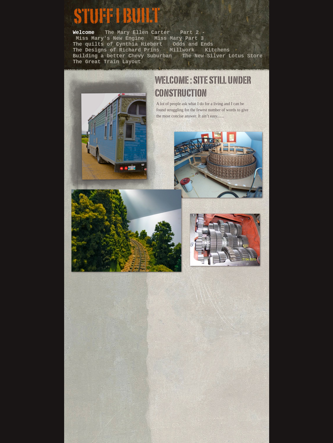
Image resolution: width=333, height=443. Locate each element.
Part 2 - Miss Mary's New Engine (139, 35)
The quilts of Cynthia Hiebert (119, 44)
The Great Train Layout (107, 62)
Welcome (85, 32)
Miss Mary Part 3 (179, 38)
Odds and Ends (193, 44)
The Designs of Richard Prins (118, 50)
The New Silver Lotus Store (222, 56)
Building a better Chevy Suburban (124, 56)
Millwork (184, 50)
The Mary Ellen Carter (139, 32)
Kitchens (217, 50)
